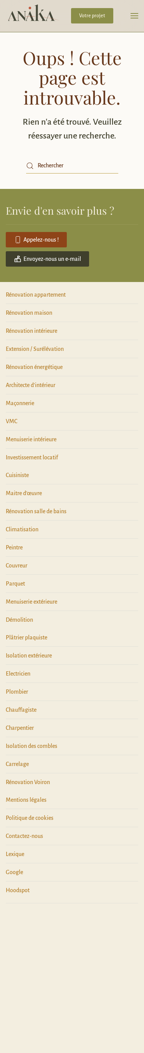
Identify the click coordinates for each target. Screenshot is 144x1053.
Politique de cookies (29, 818)
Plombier (17, 692)
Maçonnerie (20, 403)
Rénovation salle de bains (36, 511)
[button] (134, 16)
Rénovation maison (29, 313)
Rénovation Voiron (28, 782)
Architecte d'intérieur (30, 385)
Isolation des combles (31, 746)
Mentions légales (26, 800)
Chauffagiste (21, 710)
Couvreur (16, 565)
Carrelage (17, 764)
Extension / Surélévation (35, 349)
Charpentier (20, 728)
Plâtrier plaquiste (26, 637)
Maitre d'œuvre (24, 493)
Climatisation (22, 529)
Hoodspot (18, 890)
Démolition (19, 620)
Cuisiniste (17, 475)
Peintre (14, 547)
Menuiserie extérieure (31, 602)
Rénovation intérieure (31, 331)
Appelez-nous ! (36, 240)
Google (14, 872)
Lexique (15, 854)
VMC (11, 421)
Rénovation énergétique (34, 367)
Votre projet (92, 15)
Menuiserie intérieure (31, 439)
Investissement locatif (32, 457)
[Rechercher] (72, 166)
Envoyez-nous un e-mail (47, 259)
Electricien (18, 674)
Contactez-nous (24, 836)
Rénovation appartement (36, 295)
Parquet (15, 584)
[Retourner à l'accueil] (31, 16)
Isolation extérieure (29, 655)
